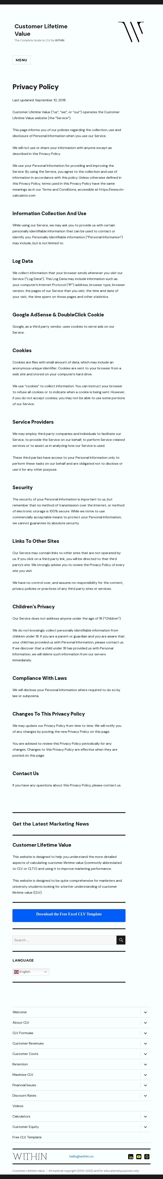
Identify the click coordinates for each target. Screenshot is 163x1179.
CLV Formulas (23, 1033)
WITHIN (59, 40)
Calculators (21, 1116)
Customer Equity (26, 1127)
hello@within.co (81, 1156)
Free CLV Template (27, 1137)
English (22, 972)
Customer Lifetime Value (41, 30)
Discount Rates (24, 1095)
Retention (20, 1064)
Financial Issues (24, 1085)
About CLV (21, 1022)
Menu (21, 60)
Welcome (20, 1012)
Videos (18, 1106)
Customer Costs (25, 1054)
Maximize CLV (23, 1074)
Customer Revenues (28, 1043)
